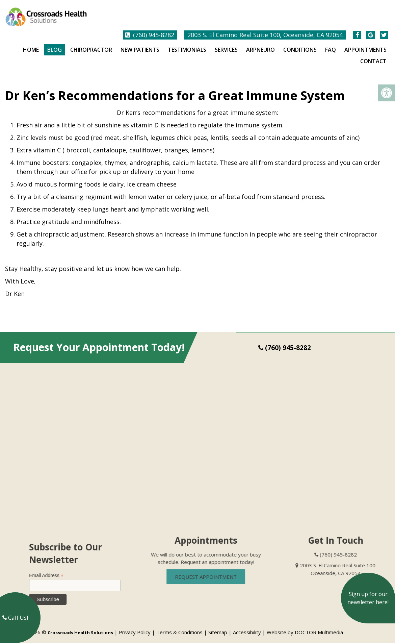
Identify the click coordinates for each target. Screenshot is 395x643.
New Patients (140, 44)
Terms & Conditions (179, 626)
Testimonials (187, 44)
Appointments (365, 44)
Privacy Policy (135, 626)
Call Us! (15, 617)
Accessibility (247, 626)
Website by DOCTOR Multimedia (305, 626)
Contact (373, 55)
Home (31, 44)
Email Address (57, 570)
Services (226, 44)
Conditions (300, 44)
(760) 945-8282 (153, 29)
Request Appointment (216, 571)
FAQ (330, 44)
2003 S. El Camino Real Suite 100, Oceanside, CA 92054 (265, 29)
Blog (54, 44)
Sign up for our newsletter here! (368, 598)
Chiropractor (91, 44)
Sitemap (217, 626)
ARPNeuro (260, 44)
